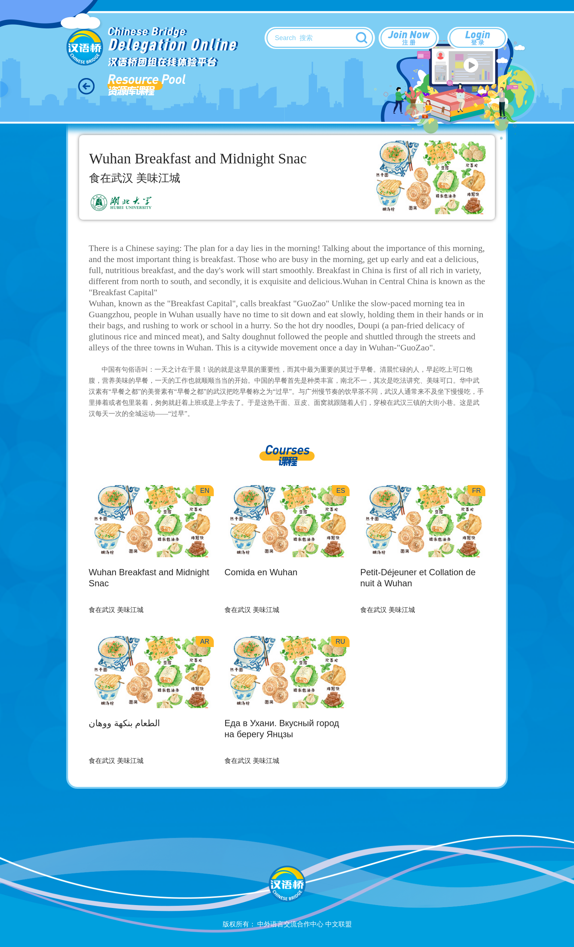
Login (477, 37)
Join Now (409, 37)
